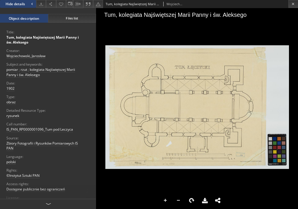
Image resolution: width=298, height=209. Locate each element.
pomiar (12, 69)
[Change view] (69, 4)
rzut (24, 69)
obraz (11, 102)
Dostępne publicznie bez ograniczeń (35, 189)
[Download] (41, 4)
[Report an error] (98, 4)
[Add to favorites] (61, 4)
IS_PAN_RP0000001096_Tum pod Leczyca (39, 129)
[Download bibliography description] (78, 4)
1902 (10, 88)
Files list (72, 18)
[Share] (51, 4)
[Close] (293, 4)
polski (11, 161)
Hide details (20, 3)
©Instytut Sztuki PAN (23, 175)
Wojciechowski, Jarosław (25, 55)
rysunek (12, 115)
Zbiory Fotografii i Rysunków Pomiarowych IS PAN (42, 146)
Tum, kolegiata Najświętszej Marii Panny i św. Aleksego (42, 40)
